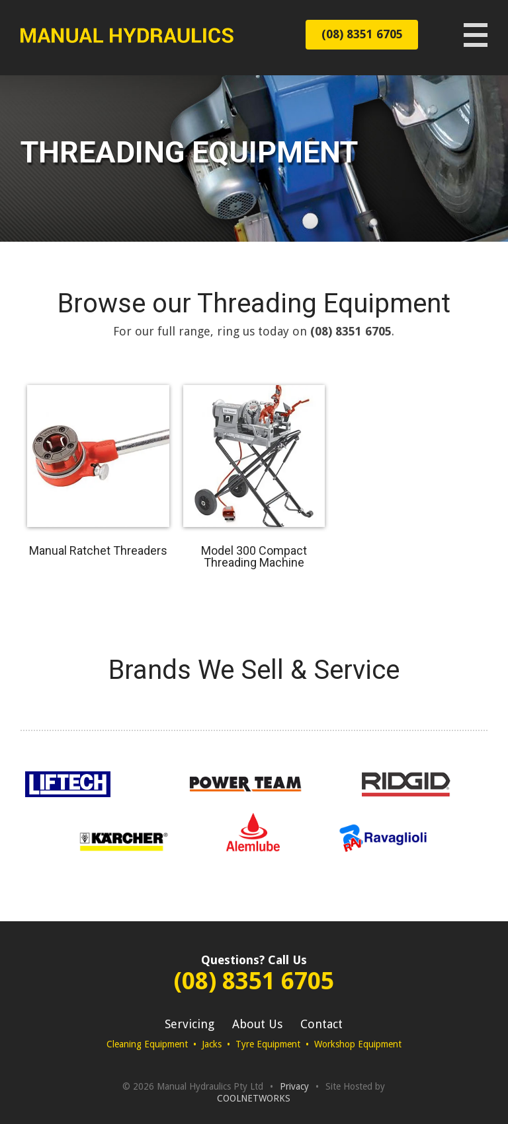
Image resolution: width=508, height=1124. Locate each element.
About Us (257, 1024)
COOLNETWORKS (253, 1098)
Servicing (189, 1024)
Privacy (294, 1086)
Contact (321, 1024)
